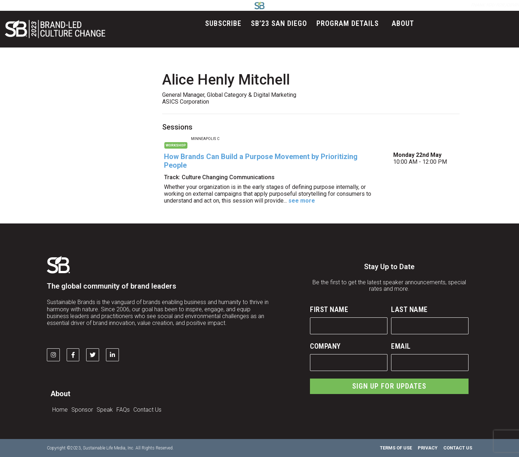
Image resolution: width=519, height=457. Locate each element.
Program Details (349, 23)
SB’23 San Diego (279, 23)
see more (301, 200)
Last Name (409, 309)
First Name (329, 309)
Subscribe (223, 23)
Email (401, 346)
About (405, 23)
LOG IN (343, 5)
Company (325, 346)
